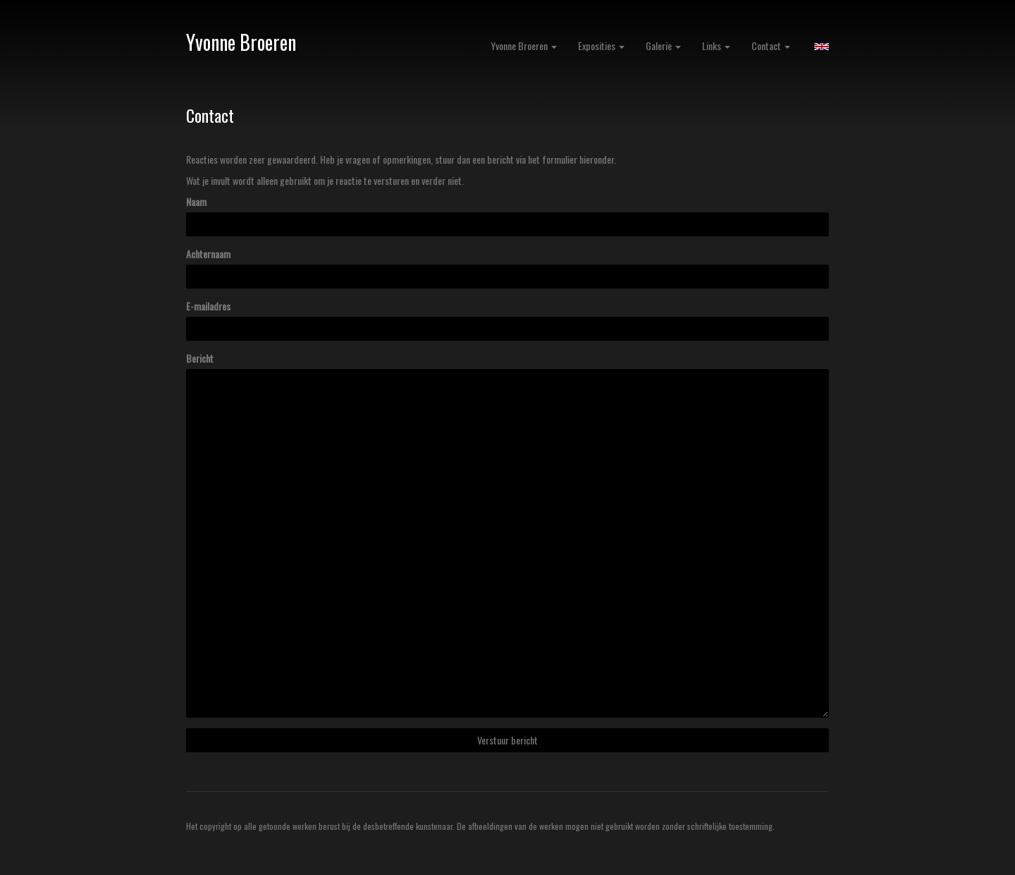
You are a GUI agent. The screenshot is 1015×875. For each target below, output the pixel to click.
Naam (196, 202)
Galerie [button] (663, 45)
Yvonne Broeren (241, 42)
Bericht (200, 358)
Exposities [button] (601, 45)
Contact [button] (770, 45)
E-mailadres (208, 306)
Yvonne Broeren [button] (524, 45)
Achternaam (208, 254)
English (821, 46)
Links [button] (716, 45)
